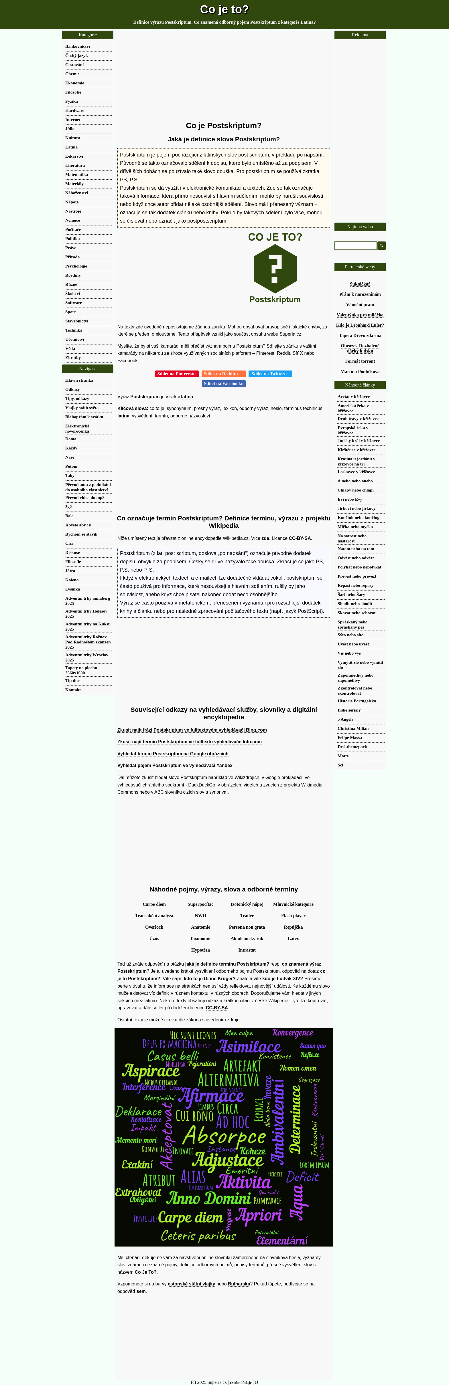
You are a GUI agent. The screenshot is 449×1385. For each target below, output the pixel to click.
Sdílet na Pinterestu (177, 373)
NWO (200, 915)
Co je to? (224, 9)
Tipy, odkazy (77, 398)
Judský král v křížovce (359, 440)
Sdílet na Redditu (223, 373)
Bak (69, 515)
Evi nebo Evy (350, 499)
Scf (340, 764)
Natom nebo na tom (356, 548)
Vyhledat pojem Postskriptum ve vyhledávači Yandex (175, 765)
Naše (69, 457)
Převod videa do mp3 (85, 497)
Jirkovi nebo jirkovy (356, 508)
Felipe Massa (350, 737)
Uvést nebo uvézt (353, 643)
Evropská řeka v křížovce (353, 430)
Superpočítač (201, 904)
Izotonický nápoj (247, 904)
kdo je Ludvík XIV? (282, 978)
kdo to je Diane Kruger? (209, 978)
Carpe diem (154, 904)
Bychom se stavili (81, 534)
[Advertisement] (224, 76)
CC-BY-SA (300, 538)
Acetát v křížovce (354, 396)
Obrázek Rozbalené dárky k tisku (360, 348)
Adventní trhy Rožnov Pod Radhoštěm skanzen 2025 (88, 641)
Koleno (71, 579)
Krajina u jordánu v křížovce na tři (356, 461)
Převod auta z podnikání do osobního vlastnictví (88, 487)
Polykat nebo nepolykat (359, 566)
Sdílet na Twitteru (270, 373)
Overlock (154, 927)
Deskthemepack (352, 746)
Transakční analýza (154, 915)
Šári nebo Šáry (351, 594)
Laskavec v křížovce (356, 471)
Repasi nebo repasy (355, 585)
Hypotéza (200, 950)
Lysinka (72, 589)
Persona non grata (247, 927)
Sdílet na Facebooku (224, 383)
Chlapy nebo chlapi (356, 490)
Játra (70, 570)
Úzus (154, 938)
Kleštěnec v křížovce (356, 449)
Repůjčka (293, 927)
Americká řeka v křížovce (353, 408)
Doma (70, 438)
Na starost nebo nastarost (352, 538)
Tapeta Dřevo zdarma (360, 335)
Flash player (293, 915)
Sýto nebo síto (350, 634)
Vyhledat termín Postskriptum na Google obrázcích (173, 753)
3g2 (68, 506)
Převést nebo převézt (357, 576)
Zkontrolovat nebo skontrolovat (355, 690)
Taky (69, 475)
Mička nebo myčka (355, 526)
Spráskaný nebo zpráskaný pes (352, 624)
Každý (71, 447)
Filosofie (73, 561)
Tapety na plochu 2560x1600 (81, 670)
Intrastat (246, 950)
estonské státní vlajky (191, 1283)
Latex (293, 938)
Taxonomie (200, 938)
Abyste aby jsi (78, 524)
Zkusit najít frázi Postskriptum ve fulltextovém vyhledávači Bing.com (192, 730)
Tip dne (72, 680)
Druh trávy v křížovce (358, 418)
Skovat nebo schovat (357, 612)
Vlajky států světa (82, 407)
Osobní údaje (241, 1382)
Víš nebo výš (349, 653)
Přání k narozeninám (360, 294)
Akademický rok (247, 938)
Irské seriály (349, 710)
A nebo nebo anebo (355, 480)
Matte (343, 755)
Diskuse (72, 552)
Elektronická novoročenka (77, 428)
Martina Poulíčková (359, 371)
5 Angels (345, 719)
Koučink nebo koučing (358, 517)
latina (187, 396)
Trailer (247, 915)
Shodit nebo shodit (355, 603)
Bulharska (239, 1283)
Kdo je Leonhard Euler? (360, 325)
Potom (71, 466)
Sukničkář (360, 284)
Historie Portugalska (357, 700)
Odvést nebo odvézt (356, 557)
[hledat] (355, 245)
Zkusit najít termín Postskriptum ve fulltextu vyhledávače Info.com (189, 741)
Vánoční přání (360, 304)
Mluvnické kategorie (293, 904)
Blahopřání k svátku (84, 416)
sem (141, 1291)
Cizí (69, 543)
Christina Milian (353, 728)
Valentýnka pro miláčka (360, 314)
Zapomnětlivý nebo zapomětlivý (355, 678)
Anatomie (200, 927)
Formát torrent (360, 361)
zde (265, 538)
